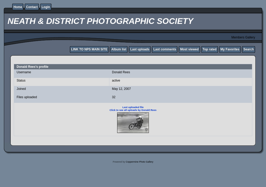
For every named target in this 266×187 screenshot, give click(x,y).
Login (46, 7)
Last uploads (139, 49)
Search (248, 49)
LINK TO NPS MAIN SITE (89, 49)
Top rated (210, 49)
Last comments (164, 49)
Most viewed (189, 49)
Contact (32, 7)
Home (18, 7)
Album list (118, 49)
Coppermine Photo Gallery (139, 162)
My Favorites (230, 49)
